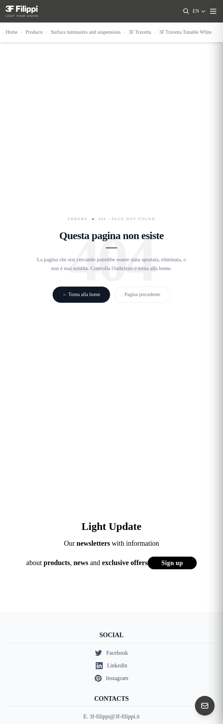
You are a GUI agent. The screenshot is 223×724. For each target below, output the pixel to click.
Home (12, 32)
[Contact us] (205, 706)
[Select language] (199, 11)
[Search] (186, 11)
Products (34, 32)
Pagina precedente (142, 294)
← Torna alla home (81, 294)
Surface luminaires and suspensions (86, 32)
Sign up (172, 562)
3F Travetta (140, 32)
